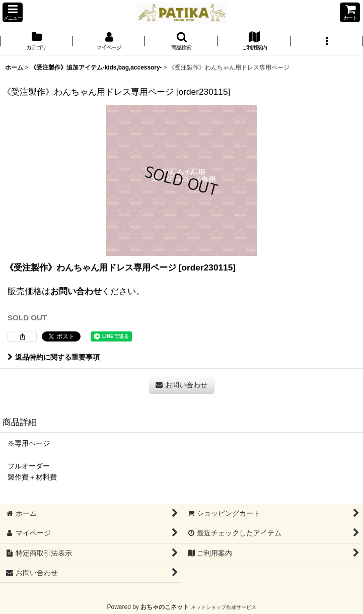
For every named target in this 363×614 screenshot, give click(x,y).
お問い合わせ (76, 291)
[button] (13, 12)
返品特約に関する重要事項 (54, 357)
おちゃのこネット (164, 606)
